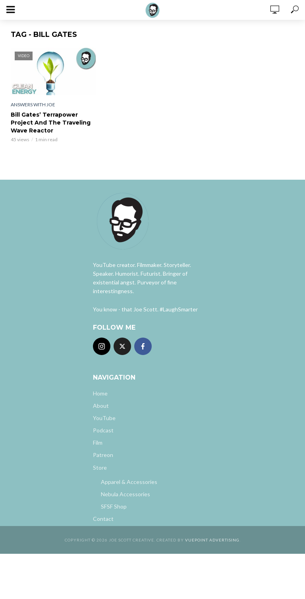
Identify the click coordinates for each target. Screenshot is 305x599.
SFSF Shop (114, 506)
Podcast (103, 430)
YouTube (104, 418)
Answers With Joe (33, 105)
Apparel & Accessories (129, 481)
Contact (103, 518)
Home (100, 393)
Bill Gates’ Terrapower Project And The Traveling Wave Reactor (51, 122)
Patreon (103, 454)
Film (97, 442)
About (101, 405)
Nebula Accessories (125, 494)
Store (100, 467)
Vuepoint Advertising (212, 540)
